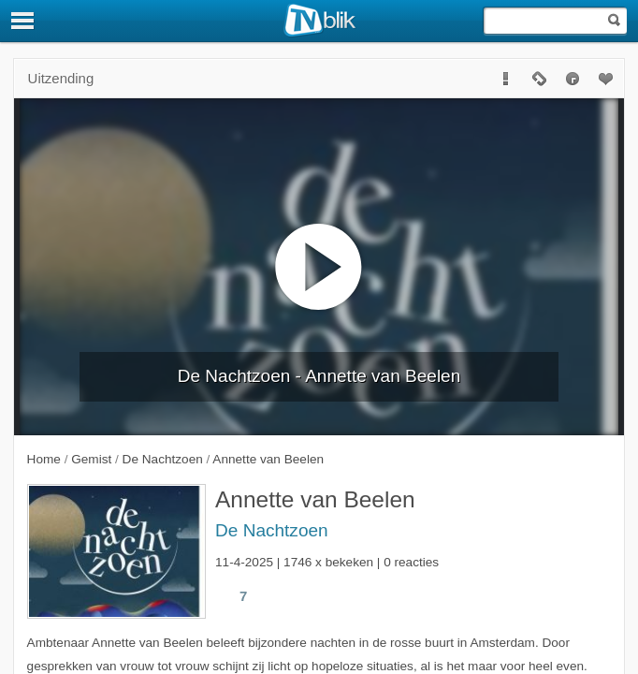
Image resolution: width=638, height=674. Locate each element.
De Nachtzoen (271, 530)
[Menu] (23, 20)
